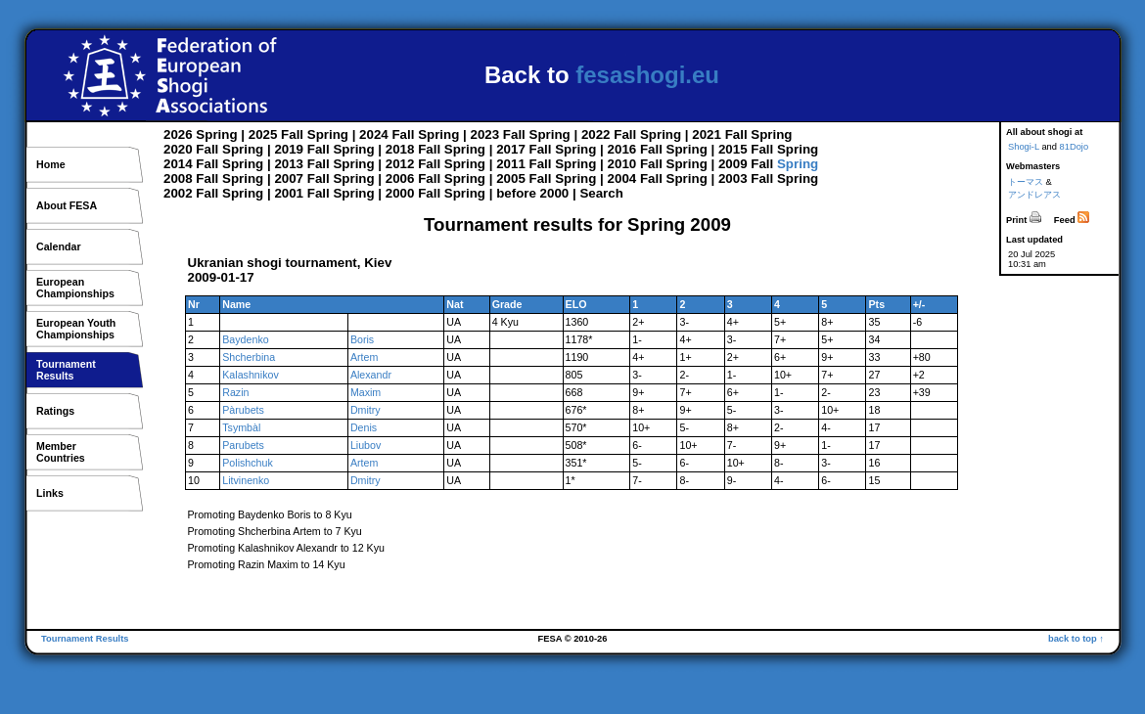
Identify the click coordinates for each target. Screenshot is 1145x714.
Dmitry (365, 410)
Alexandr (370, 374)
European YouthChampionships (75, 328)
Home (51, 164)
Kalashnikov (250, 374)
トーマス (1025, 182)
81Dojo (1074, 147)
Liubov (365, 445)
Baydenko (245, 339)
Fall (292, 134)
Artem (364, 357)
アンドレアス (1034, 195)
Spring (216, 134)
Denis (363, 427)
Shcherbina (248, 357)
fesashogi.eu (647, 75)
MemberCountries (60, 452)
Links (50, 493)
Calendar (58, 246)
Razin (235, 392)
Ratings (55, 411)
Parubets (243, 445)
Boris (362, 339)
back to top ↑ (1076, 639)
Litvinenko (245, 480)
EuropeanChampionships (75, 287)
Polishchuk (247, 463)
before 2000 (532, 193)
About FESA (66, 205)
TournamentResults (66, 369)
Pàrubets (243, 410)
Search (600, 193)
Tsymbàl (241, 427)
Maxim (365, 392)
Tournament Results (85, 639)
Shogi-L (1023, 147)
